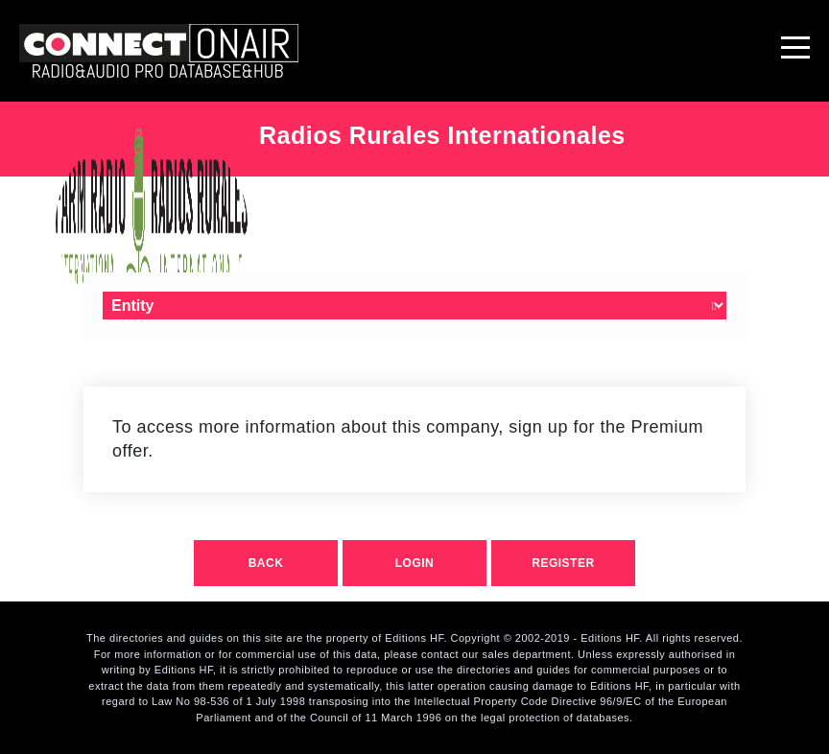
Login (415, 563)
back (266, 563)
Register (563, 563)
